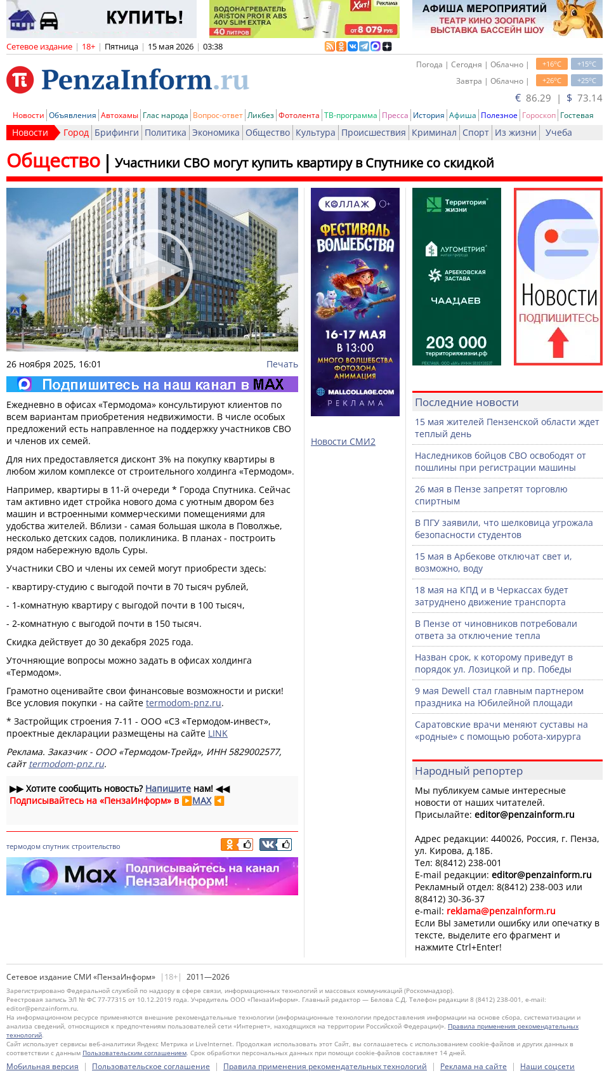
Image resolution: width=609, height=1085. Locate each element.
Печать (282, 364)
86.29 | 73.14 (559, 97)
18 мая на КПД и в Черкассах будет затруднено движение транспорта (491, 596)
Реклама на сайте (473, 1066)
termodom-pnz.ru (183, 703)
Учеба (559, 132)
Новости (28, 115)
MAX (201, 800)
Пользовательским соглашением (134, 1052)
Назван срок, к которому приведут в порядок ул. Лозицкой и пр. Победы (494, 663)
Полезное (499, 115)
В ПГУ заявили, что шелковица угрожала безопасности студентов (504, 528)
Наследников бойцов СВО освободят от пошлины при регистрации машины (500, 461)
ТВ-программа (350, 115)
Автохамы (119, 115)
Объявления (72, 115)
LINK (218, 733)
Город (76, 132)
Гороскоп (539, 115)
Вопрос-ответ (218, 115)
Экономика (216, 132)
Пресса (395, 115)
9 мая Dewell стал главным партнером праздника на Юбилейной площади (499, 697)
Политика (166, 132)
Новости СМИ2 (343, 441)
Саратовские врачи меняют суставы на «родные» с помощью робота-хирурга (501, 730)
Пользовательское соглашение (151, 1066)
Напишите (168, 788)
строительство (96, 846)
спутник (56, 846)
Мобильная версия (42, 1066)
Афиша (462, 115)
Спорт (475, 132)
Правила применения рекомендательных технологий (325, 1066)
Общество (268, 132)
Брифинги (117, 132)
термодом (23, 846)
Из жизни (516, 132)
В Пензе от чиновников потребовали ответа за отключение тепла (496, 629)
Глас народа (165, 115)
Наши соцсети (547, 1066)
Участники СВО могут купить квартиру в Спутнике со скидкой (304, 162)
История (429, 115)
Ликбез (260, 115)
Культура (316, 132)
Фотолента (299, 115)
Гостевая (577, 115)
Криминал (434, 132)
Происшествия (373, 132)
